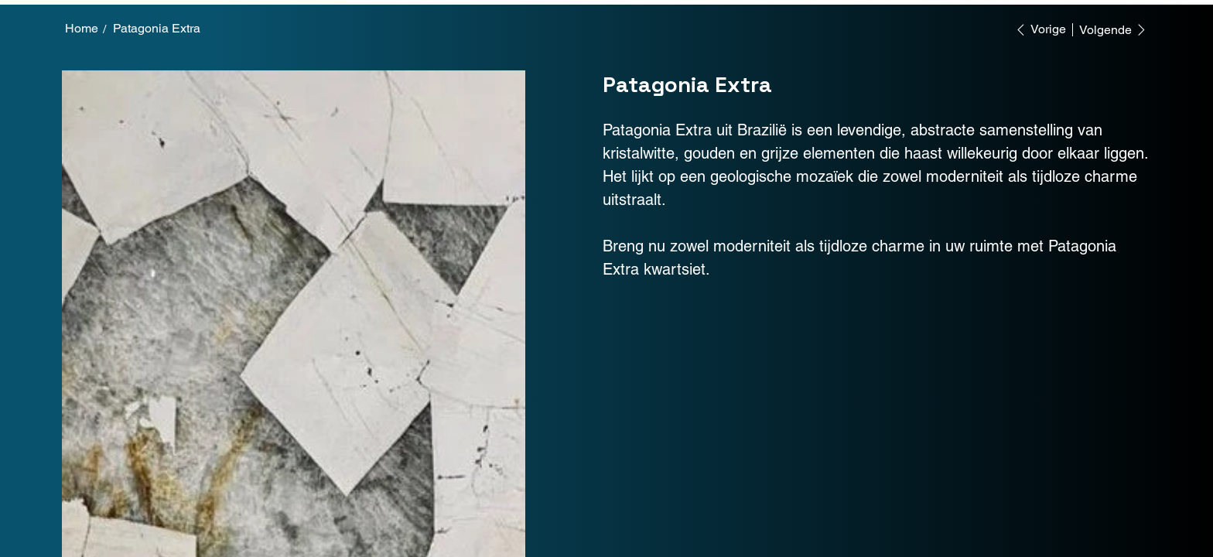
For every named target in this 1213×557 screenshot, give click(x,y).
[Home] (81, 29)
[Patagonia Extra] (156, 29)
